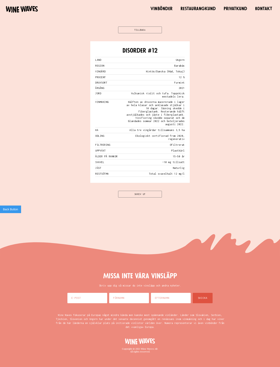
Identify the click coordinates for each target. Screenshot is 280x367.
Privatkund (235, 9)
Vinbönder (162, 9)
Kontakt (263, 9)
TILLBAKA (140, 30)
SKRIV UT (140, 194)
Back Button (10, 209)
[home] (22, 9)
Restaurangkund (198, 9)
